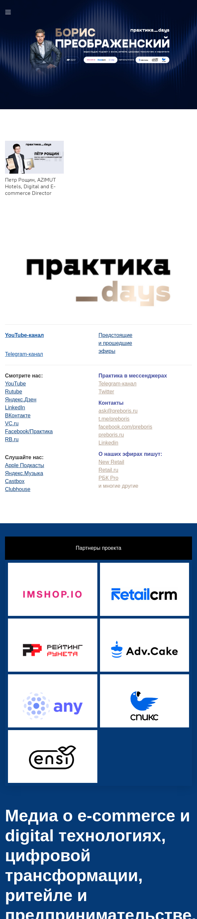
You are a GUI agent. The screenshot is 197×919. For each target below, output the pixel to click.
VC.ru (12, 423)
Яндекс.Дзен (21, 399)
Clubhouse (18, 489)
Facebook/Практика (29, 431)
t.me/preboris (114, 419)
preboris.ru (111, 435)
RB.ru (12, 439)
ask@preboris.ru (118, 411)
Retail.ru (109, 470)
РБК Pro (109, 478)
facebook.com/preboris (125, 427)
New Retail (111, 462)
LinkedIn (15, 407)
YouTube (15, 383)
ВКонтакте (18, 415)
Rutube (13, 391)
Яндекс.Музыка (24, 473)
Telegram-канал (24, 354)
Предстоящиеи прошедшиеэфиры (116, 343)
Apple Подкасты (24, 465)
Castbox (15, 481)
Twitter (106, 391)
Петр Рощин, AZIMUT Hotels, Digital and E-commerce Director (30, 186)
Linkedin (109, 443)
